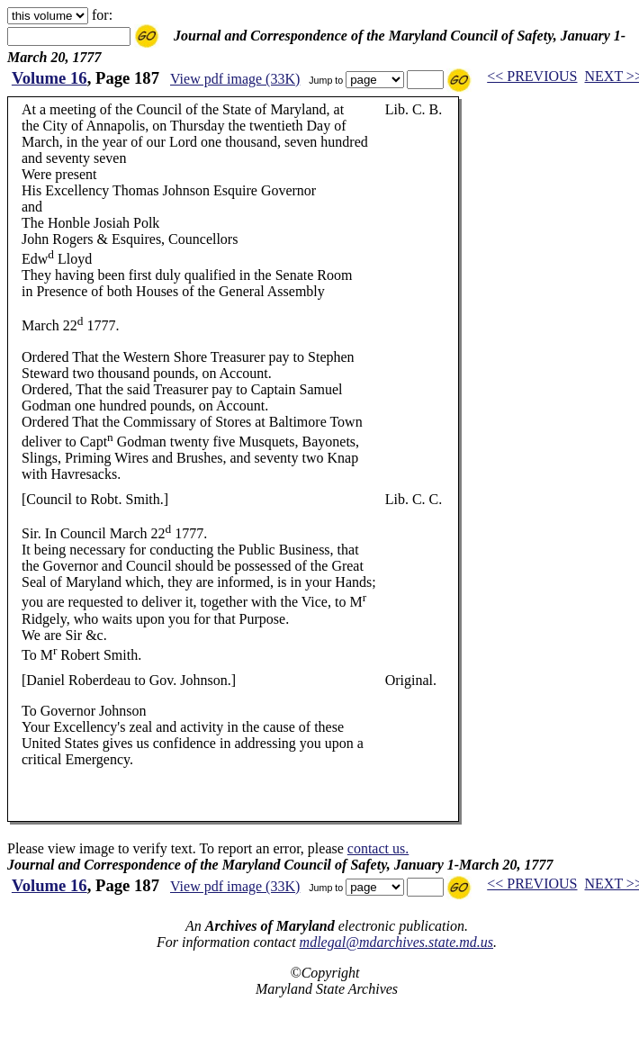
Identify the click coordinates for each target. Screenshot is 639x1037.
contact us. (378, 848)
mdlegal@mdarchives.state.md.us (396, 942)
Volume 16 (49, 77)
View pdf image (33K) (235, 78)
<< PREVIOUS (532, 76)
